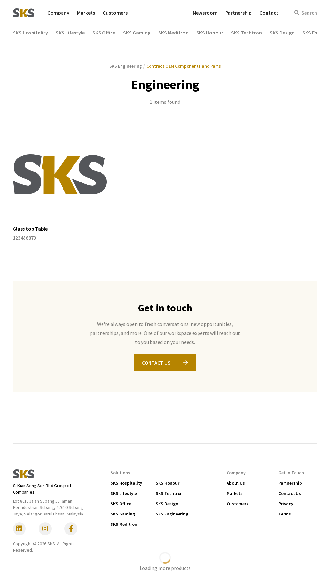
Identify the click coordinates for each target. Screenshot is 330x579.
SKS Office (121, 503)
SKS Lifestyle (124, 493)
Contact (268, 12)
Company (58, 12)
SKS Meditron (124, 524)
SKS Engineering (172, 514)
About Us (236, 483)
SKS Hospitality (126, 483)
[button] (34, 32)
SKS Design (167, 503)
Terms (284, 514)
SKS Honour (167, 483)
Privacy (285, 503)
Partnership (238, 12)
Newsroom (205, 12)
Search (305, 12)
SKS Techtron (169, 493)
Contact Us (289, 493)
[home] (23, 12)
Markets (86, 12)
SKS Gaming (123, 514)
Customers (115, 12)
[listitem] (60, 184)
